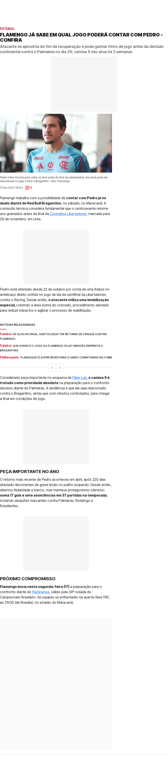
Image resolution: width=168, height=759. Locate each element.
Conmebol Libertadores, (68, 213)
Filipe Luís (79, 377)
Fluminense (40, 592)
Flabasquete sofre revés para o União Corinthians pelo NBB (66, 357)
